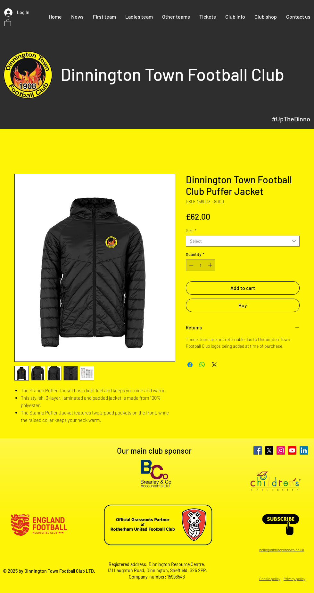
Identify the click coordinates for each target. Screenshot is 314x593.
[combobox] (243, 241)
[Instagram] (281, 450)
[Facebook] (257, 450)
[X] (269, 450)
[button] (7, 22)
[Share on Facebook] (190, 365)
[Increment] (211, 265)
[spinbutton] (200, 265)
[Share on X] (214, 365)
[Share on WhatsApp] (202, 365)
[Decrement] (190, 265)
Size (191, 230)
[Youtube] (292, 450)
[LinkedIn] (304, 450)
